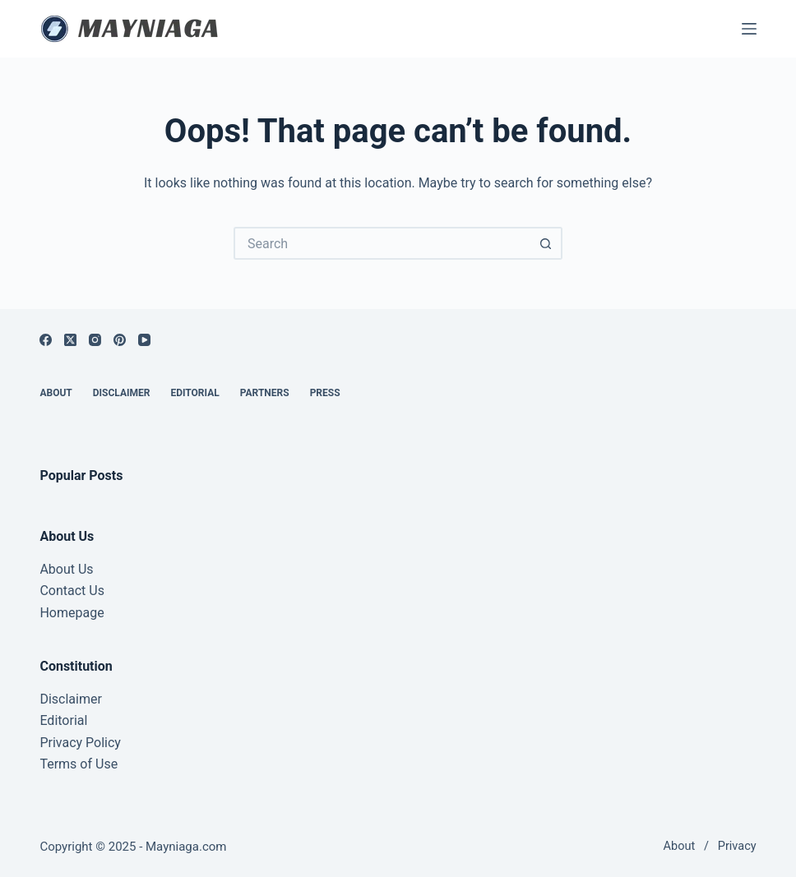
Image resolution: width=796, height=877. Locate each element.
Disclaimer (70, 699)
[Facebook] (45, 340)
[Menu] (749, 28)
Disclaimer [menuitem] (121, 393)
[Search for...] (382, 243)
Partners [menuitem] (264, 393)
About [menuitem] (55, 393)
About (680, 846)
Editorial (63, 720)
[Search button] (546, 243)
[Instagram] (95, 340)
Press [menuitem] (325, 393)
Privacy (737, 846)
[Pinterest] (119, 340)
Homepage (71, 613)
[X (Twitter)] (70, 340)
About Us (66, 569)
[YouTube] (144, 340)
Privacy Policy (80, 742)
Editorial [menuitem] (194, 393)
